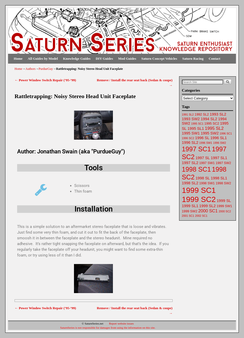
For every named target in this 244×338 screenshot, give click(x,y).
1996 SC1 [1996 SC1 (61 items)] (226, 133)
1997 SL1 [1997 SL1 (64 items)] (219, 158)
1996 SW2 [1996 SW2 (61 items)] (219, 142)
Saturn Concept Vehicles (159, 58)
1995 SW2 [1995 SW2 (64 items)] (210, 133)
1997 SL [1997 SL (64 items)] (202, 158)
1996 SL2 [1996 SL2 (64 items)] (190, 142)
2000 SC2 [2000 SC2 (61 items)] (225, 211)
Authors (30, 69)
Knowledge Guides (77, 58)
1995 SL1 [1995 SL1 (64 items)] (195, 128)
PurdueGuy (46, 69)
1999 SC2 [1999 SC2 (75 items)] (199, 199)
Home (18, 58)
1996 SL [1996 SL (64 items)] (202, 138)
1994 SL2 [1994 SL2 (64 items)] (209, 119)
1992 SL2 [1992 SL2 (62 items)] (202, 114)
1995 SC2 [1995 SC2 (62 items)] (211, 123)
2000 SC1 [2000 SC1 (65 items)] (208, 210)
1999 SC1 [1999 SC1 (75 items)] (199, 190)
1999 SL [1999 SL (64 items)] (224, 201)
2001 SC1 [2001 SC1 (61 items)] (188, 215)
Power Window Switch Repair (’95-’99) (45, 80)
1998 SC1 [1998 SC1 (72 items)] (196, 169)
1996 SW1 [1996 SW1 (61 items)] (205, 142)
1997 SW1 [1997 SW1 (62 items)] (207, 163)
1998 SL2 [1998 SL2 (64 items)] (190, 183)
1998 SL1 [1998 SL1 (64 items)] (219, 178)
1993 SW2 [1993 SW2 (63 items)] (191, 119)
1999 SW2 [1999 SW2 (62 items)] (189, 211)
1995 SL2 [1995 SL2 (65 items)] (214, 128)
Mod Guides (127, 58)
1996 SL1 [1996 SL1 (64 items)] (218, 138)
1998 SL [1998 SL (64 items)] (202, 178)
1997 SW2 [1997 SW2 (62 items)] (223, 163)
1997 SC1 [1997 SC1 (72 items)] (196, 149)
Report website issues (121, 323)
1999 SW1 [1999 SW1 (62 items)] (224, 206)
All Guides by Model (43, 58)
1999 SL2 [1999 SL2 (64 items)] (207, 206)
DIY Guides (104, 58)
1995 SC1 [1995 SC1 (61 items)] (197, 123)
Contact (214, 58)
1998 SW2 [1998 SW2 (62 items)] (223, 183)
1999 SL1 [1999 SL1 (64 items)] (190, 206)
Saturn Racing (193, 58)
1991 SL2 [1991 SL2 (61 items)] (188, 114)
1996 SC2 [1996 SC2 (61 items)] (188, 138)
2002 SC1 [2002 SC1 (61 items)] (201, 215)
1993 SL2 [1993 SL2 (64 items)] (218, 114)
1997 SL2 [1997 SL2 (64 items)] (190, 163)
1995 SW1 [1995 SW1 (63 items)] (191, 133)
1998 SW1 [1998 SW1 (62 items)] (207, 183)
